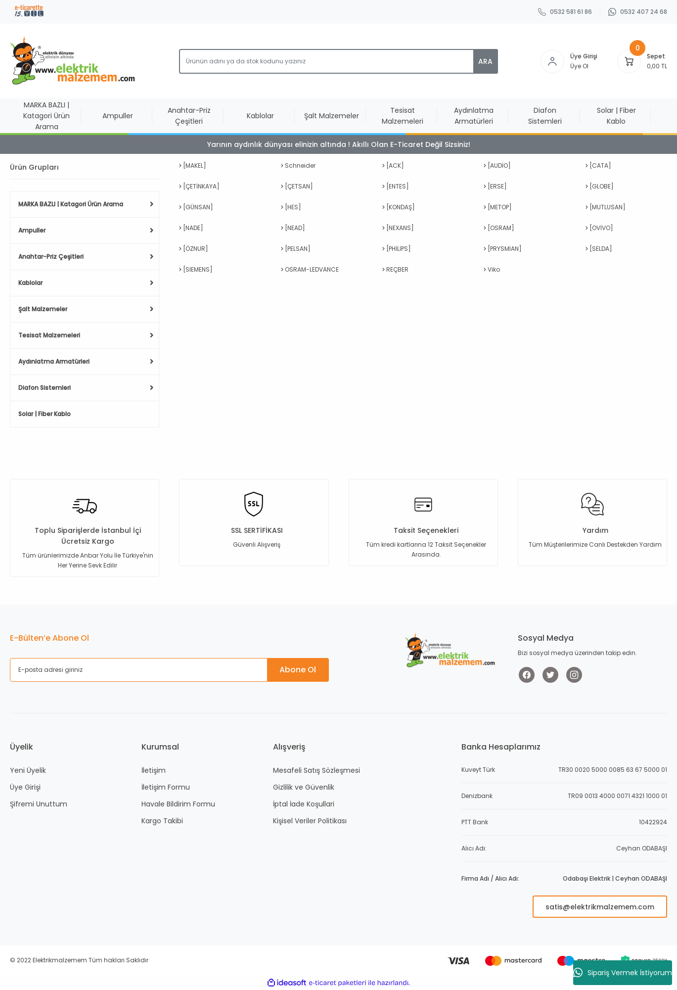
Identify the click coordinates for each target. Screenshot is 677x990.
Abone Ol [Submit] (297, 669)
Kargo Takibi (162, 821)
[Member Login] (552, 61)
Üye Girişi (25, 787)
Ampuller (31, 230)
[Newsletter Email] (169, 670)
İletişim (153, 770)
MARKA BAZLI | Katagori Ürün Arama (70, 204)
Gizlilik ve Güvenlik (303, 787)
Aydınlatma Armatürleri (54, 361)
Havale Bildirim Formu (178, 804)
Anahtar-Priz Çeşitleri (51, 256)
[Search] (338, 61)
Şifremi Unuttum (38, 804)
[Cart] (629, 61)
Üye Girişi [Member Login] (583, 56)
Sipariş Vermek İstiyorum (622, 972)
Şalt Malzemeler (42, 309)
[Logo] (74, 61)
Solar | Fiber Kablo (44, 414)
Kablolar (30, 283)
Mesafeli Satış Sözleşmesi (316, 770)
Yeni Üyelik (28, 770)
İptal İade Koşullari (303, 804)
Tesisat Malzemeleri (49, 335)
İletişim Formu (165, 787)
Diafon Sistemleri (44, 387)
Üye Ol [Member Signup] (579, 66)
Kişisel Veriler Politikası (310, 821)
